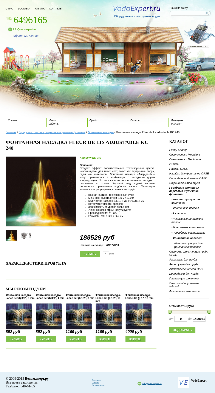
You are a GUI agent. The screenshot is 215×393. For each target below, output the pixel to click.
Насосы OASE (178, 168)
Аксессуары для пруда (183, 264)
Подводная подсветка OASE (188, 178)
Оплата (95, 382)
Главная (11, 132)
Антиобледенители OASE (186, 269)
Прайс (93, 120)
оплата (40, 8)
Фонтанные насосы (186, 208)
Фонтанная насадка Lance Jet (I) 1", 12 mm (139, 297)
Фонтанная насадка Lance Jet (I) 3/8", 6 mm (20, 297)
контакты (55, 8)
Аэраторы (179, 213)
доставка (24, 8)
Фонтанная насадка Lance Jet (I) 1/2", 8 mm (80, 297)
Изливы (174, 164)
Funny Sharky (178, 149)
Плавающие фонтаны (184, 278)
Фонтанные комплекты (188, 227)
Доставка (96, 380)
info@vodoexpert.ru (24, 29)
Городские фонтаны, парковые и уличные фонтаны (52, 132)
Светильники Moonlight (184, 154)
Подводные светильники (189, 232)
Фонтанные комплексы (184, 291)
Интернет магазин (178, 122)
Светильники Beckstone (185, 159)
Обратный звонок (25, 36)
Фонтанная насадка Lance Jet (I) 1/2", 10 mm (108, 298)
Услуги (12, 120)
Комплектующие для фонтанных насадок (188, 245)
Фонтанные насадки (101, 132)
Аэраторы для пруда (183, 259)
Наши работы (54, 122)
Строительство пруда (184, 183)
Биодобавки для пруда (184, 273)
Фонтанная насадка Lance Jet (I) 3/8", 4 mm (50, 297)
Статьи (135, 120)
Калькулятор (98, 385)
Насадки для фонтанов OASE (189, 173)
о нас (9, 8)
